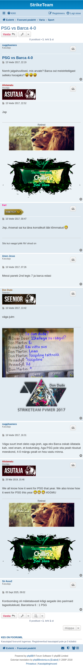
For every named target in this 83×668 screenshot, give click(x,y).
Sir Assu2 (7, 581)
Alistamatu (7, 85)
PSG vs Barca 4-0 (18, 28)
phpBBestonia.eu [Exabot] (45, 660)
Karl (4, 205)
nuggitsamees (9, 45)
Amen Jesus (8, 256)
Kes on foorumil (12, 637)
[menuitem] (11, 13)
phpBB (30, 656)
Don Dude (7, 290)
